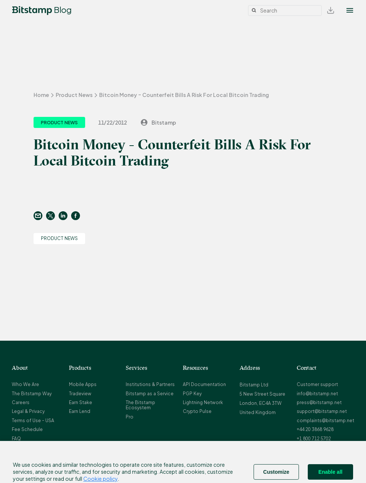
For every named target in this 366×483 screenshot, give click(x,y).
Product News (74, 94)
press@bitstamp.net (319, 402)
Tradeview (80, 393)
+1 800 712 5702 (314, 438)
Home (41, 94)
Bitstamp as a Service (150, 393)
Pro (129, 417)
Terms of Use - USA (33, 420)
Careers (20, 402)
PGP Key (192, 393)
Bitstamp (158, 122)
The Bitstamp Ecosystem (140, 405)
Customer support (317, 384)
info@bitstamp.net (317, 393)
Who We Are (25, 384)
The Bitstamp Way (32, 393)
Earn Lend (79, 411)
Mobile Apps (83, 384)
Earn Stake (80, 402)
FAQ (16, 438)
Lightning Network (203, 402)
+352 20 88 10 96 (314, 447)
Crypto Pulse (197, 411)
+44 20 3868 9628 (315, 429)
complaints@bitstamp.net (325, 420)
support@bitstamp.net (322, 411)
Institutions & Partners (150, 384)
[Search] (285, 10)
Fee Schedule (27, 429)
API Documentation (204, 384)
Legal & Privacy (28, 411)
